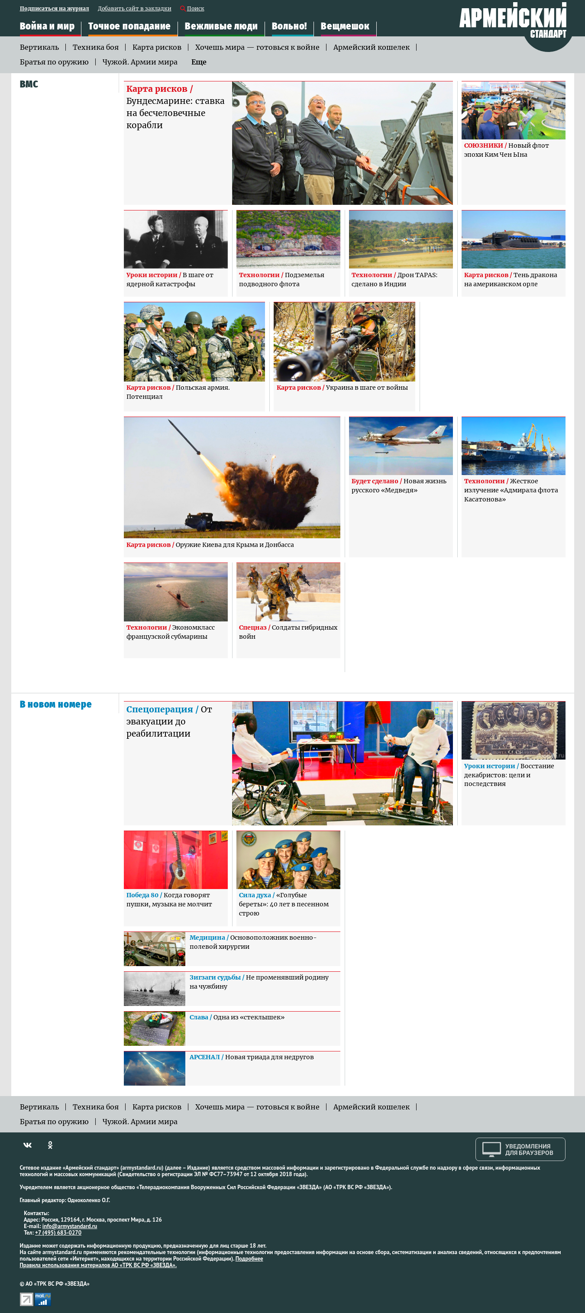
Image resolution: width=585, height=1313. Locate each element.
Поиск (195, 9)
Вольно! (289, 26)
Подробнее (249, 1258)
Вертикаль (39, 47)
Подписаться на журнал (54, 9)
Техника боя (96, 47)
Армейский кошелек (371, 47)
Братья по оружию (54, 62)
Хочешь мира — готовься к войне (257, 47)
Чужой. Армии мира (140, 62)
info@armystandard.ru (69, 1226)
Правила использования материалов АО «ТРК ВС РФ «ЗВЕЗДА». (98, 1265)
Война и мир (47, 26)
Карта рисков (157, 47)
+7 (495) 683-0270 (58, 1232)
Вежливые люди (221, 26)
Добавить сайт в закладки (134, 9)
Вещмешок (345, 26)
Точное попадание (129, 26)
